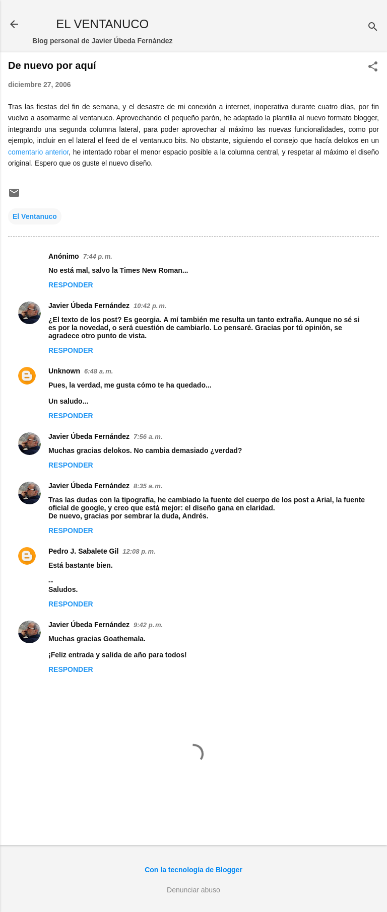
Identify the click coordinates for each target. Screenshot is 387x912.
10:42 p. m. (150, 306)
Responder (70, 285)
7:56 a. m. (148, 436)
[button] (373, 67)
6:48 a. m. (98, 371)
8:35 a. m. (148, 486)
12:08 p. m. (138, 551)
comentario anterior (38, 152)
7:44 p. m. (97, 256)
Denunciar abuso (193, 890)
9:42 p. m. (148, 625)
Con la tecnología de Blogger (193, 870)
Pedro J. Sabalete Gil (83, 551)
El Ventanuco (35, 216)
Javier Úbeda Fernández (89, 305)
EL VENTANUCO (102, 24)
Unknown (64, 371)
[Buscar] (373, 27)
